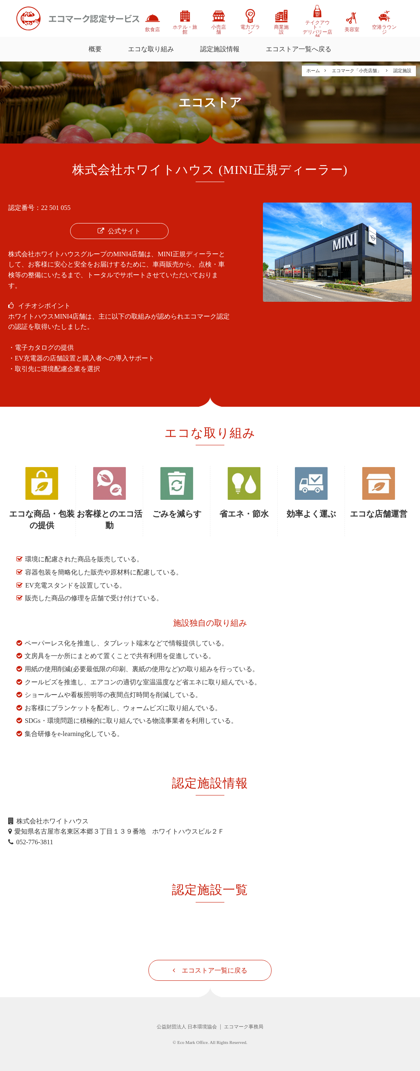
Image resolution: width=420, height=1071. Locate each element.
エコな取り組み (151, 49)
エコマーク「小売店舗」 (356, 70)
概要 (95, 49)
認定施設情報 (220, 49)
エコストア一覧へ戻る (298, 49)
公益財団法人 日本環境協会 (187, 1027)
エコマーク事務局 (243, 1027)
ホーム (313, 70)
